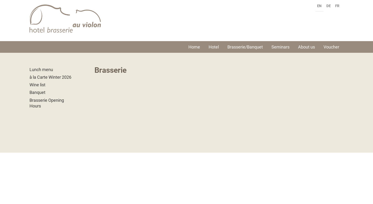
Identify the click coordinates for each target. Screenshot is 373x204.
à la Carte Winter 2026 (50, 77)
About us (306, 46)
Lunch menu (41, 69)
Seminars (280, 46)
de (328, 6)
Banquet (37, 92)
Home (194, 46)
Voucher (331, 46)
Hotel (214, 46)
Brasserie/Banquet (245, 46)
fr (337, 6)
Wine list (37, 84)
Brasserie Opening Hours (46, 103)
